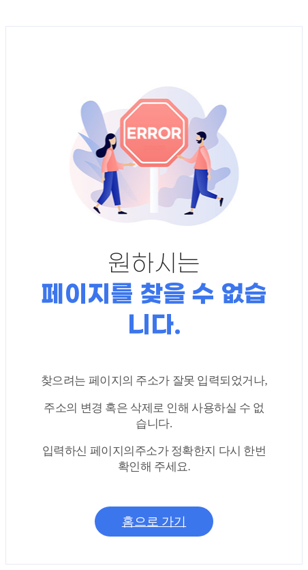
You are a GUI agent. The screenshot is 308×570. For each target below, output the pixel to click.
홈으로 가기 (154, 522)
